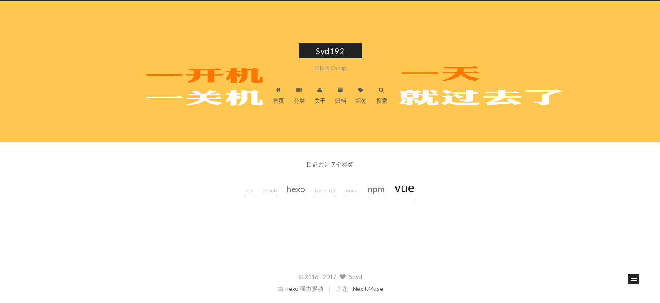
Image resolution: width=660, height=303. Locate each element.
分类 (299, 95)
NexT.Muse (368, 288)
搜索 (381, 95)
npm (376, 188)
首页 (278, 95)
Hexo (291, 288)
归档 (340, 95)
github (270, 190)
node (352, 190)
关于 (319, 95)
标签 (361, 95)
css (249, 190)
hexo (295, 188)
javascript (325, 190)
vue (404, 187)
